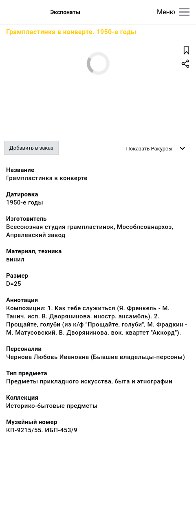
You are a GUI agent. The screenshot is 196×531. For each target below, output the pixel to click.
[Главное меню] (184, 12)
